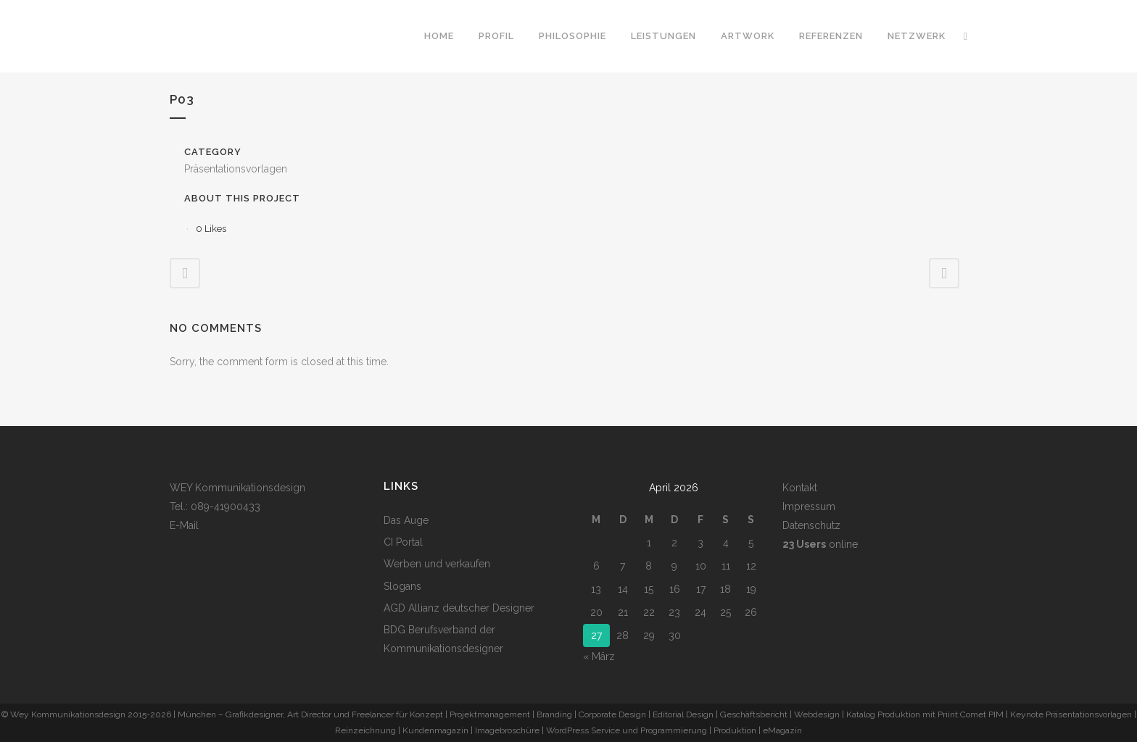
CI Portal (403, 542)
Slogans (402, 586)
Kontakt (799, 487)
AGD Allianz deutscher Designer (459, 608)
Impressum (808, 506)
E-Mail (184, 525)
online (820, 544)
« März (599, 656)
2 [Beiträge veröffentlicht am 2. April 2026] (674, 543)
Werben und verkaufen (437, 564)
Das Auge (406, 520)
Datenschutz (811, 525)
